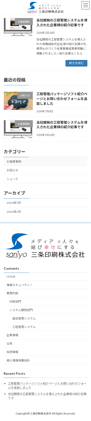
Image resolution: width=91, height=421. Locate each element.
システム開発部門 (21, 310)
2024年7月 (14, 203)
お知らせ (12, 170)
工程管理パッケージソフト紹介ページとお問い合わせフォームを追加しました (61, 98)
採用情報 (12, 352)
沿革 (9, 343)
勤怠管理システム (24, 318)
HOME (11, 276)
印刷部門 (15, 301)
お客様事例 (14, 161)
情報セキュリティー (20, 285)
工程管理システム (24, 326)
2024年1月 (14, 211)
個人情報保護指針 (18, 360)
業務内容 (12, 293)
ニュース (12, 179)
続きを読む (76, 63)
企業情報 (12, 335)
